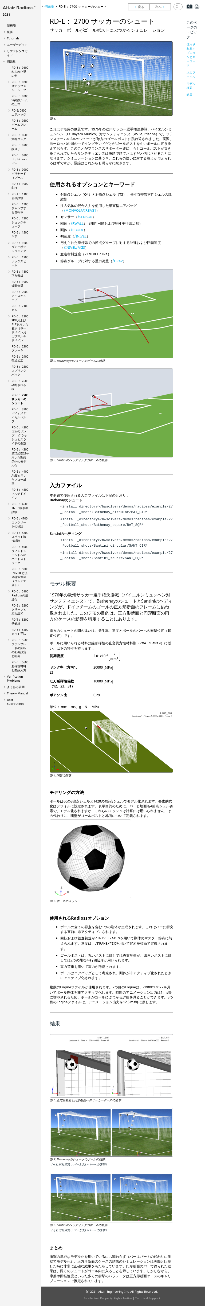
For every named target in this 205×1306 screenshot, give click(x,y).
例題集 (11, 61)
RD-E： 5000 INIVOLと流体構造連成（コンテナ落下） (19, 577)
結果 (189, 95)
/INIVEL (80, 236)
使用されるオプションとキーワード (191, 54)
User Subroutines (15, 702)
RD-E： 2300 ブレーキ (19, 348)
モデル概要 (191, 85)
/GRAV (117, 261)
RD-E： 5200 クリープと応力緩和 (19, 609)
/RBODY (77, 229)
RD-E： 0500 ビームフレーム (19, 124)
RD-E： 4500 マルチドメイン (19, 494)
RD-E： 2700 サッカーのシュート (19, 399)
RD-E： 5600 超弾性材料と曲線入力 (19, 666)
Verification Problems (15, 678)
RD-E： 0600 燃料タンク (19, 137)
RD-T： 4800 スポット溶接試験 (19, 537)
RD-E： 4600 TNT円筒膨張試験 (20, 508)
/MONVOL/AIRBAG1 (80, 210)
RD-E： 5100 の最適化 (19, 595)
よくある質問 (16, 687)
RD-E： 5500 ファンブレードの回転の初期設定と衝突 (19, 648)
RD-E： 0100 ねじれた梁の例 (19, 71)
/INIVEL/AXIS (74, 247)
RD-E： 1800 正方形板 (19, 273)
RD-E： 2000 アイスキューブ (19, 296)
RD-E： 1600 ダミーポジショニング (19, 247)
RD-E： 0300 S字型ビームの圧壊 (19, 100)
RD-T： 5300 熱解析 (19, 621)
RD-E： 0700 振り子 (19, 147)
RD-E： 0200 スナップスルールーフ (19, 86)
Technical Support (147, 1298)
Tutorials (13, 38)
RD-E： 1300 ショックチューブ (19, 222)
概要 (10, 32)
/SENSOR (85, 216)
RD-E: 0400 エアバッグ (18, 112)
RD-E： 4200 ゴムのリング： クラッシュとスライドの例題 (19, 435)
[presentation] (114, 656)
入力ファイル (191, 74)
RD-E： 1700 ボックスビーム (19, 261)
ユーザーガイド (17, 45)
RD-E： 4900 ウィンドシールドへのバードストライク (19, 555)
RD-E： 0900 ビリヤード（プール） (19, 173)
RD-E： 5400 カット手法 (19, 632)
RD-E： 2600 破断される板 (19, 385)
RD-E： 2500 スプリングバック (19, 370)
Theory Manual (17, 693)
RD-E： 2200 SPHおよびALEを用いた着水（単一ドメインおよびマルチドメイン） (19, 328)
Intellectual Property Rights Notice (108, 1298)
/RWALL (77, 223)
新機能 (11, 25)
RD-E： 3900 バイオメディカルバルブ (19, 415)
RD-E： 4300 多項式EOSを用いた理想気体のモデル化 (20, 457)
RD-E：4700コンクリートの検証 (19, 522)
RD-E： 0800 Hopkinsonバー (19, 159)
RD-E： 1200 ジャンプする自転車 (19, 208)
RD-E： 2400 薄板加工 (19, 358)
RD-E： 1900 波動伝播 (19, 284)
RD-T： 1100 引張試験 (19, 196)
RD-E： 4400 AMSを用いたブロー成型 (19, 477)
